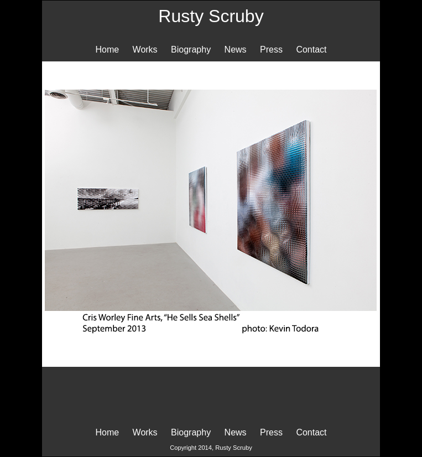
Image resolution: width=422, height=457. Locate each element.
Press (271, 49)
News (236, 49)
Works (145, 49)
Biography (191, 49)
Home (107, 49)
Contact (311, 49)
